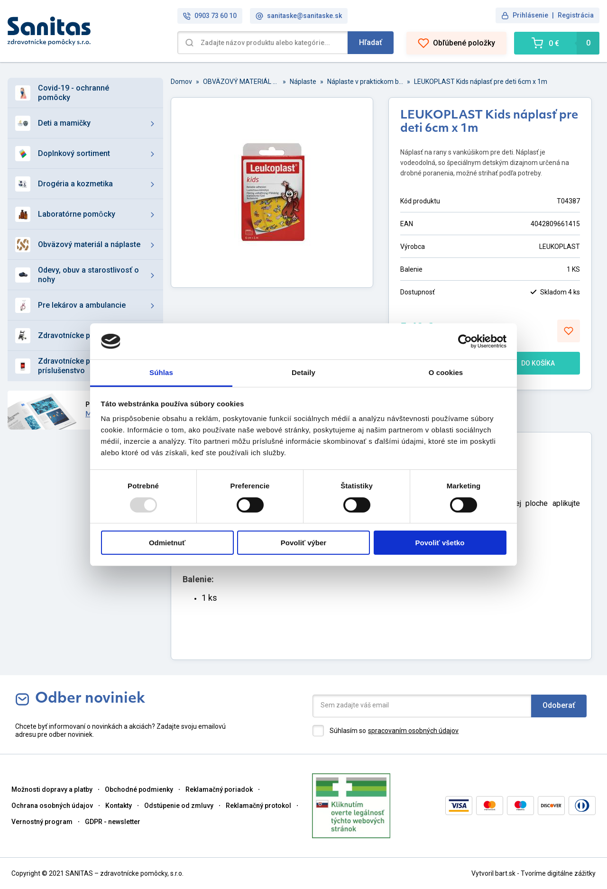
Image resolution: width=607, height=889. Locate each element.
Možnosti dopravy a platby (51, 789)
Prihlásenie (530, 15)
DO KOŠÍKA (529, 363)
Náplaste (303, 81)
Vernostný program (42, 821)
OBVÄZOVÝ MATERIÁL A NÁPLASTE (241, 81)
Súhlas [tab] (161, 372)
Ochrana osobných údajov (52, 805)
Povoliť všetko (440, 543)
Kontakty (118, 805)
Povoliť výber (303, 543)
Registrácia (576, 15)
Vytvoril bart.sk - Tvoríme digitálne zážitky (533, 873)
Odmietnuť (167, 543)
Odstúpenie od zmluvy (178, 805)
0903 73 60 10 (210, 16)
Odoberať (559, 705)
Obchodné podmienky (139, 789)
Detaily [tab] (303, 372)
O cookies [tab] (446, 372)
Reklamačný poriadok (219, 789)
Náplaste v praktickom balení (365, 81)
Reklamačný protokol (258, 805)
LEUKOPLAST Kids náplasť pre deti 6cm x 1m (480, 81)
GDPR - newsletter (112, 821)
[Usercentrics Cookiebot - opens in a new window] (464, 341)
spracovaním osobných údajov (413, 730)
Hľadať (370, 42)
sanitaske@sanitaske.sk (299, 16)
